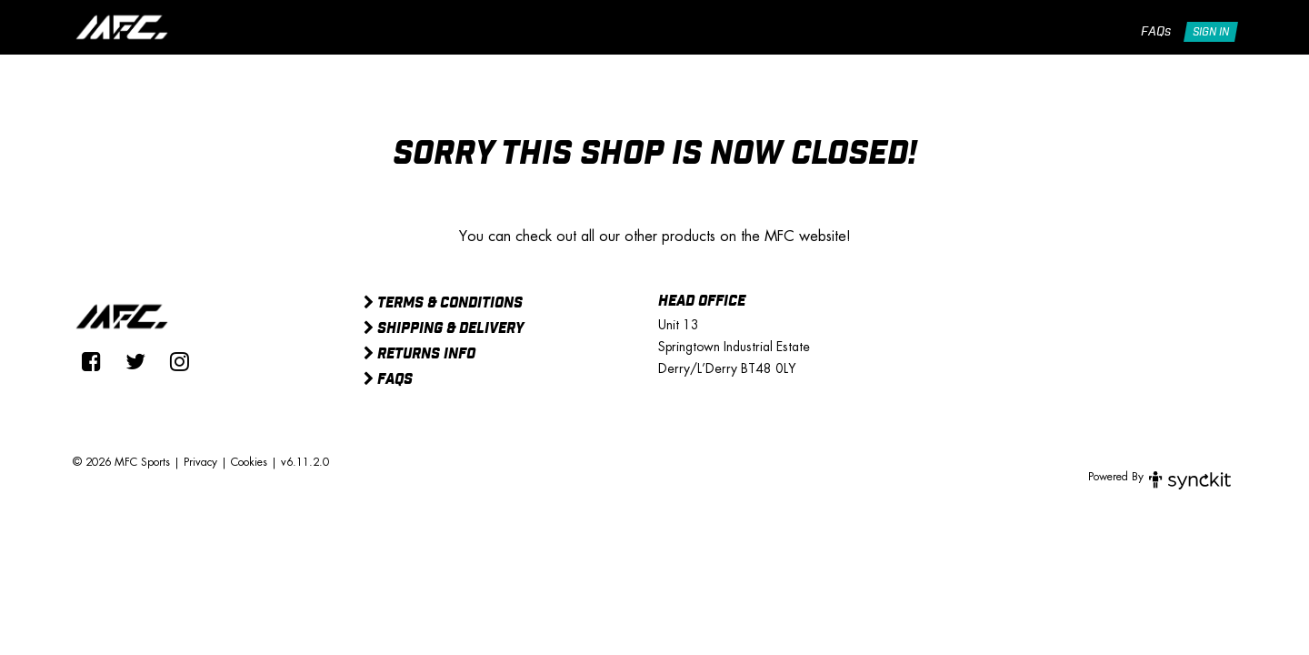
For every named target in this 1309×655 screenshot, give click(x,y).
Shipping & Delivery (444, 329)
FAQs (1156, 31)
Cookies (249, 462)
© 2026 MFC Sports (121, 462)
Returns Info (419, 355)
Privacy (200, 462)
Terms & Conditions (443, 304)
